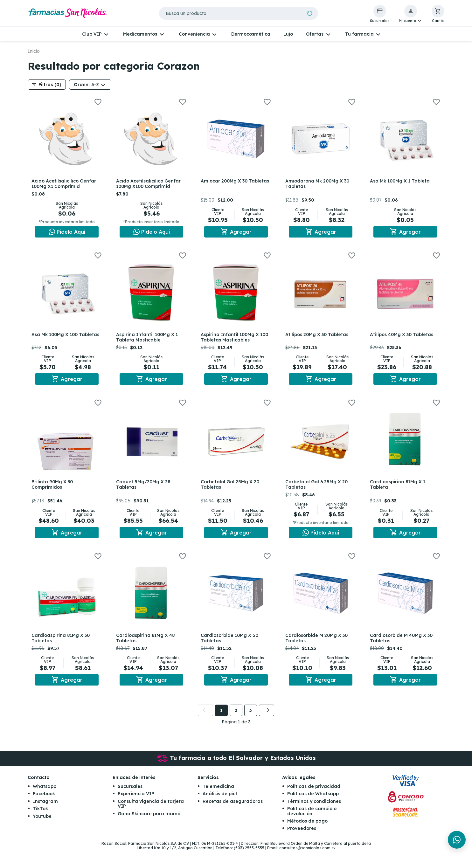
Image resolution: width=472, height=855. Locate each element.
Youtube (42, 821)
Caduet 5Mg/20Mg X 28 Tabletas (144, 487)
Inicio (34, 51)
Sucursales (130, 791)
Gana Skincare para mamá (149, 818)
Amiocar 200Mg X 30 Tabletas (225, 183)
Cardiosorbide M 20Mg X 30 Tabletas (318, 641)
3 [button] (250, 715)
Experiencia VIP (136, 798)
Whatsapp (44, 791)
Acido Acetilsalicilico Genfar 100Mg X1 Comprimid (65, 183)
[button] (410, 14)
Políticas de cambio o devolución (312, 815)
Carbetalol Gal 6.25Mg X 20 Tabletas (318, 487)
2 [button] (236, 715)
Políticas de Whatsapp (313, 798)
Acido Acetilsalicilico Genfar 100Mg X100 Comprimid (149, 183)
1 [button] (221, 715)
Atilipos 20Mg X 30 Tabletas (318, 336)
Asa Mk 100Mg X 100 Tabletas (67, 336)
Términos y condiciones (314, 806)
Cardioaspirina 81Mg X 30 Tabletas (62, 641)
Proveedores (301, 833)
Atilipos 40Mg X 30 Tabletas (402, 336)
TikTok (40, 813)
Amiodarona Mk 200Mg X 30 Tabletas (319, 183)
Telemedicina (218, 791)
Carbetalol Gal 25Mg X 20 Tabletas (231, 487)
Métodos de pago (307, 826)
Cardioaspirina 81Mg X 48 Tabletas (146, 641)
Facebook (44, 798)
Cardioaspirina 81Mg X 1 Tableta (399, 487)
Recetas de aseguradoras (233, 806)
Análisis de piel (220, 798)
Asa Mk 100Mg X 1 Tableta (401, 181)
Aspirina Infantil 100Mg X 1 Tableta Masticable (148, 338)
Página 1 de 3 (236, 726)
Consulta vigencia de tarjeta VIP (151, 808)
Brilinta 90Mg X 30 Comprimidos (53, 487)
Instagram (45, 806)
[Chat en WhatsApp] (67, 232)
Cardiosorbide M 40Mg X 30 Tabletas (402, 641)
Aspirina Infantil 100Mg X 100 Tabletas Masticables (235, 338)
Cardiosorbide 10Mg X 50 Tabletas (231, 641)
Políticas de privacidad (313, 791)
